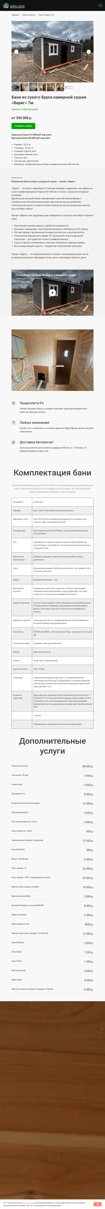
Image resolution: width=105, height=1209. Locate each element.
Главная (15, 15)
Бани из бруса (29, 15)
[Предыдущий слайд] (16, 52)
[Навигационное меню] (100, 5)
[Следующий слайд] (89, 52)
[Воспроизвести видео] (52, 292)
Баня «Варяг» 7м (46, 15)
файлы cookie (28, 1203)
